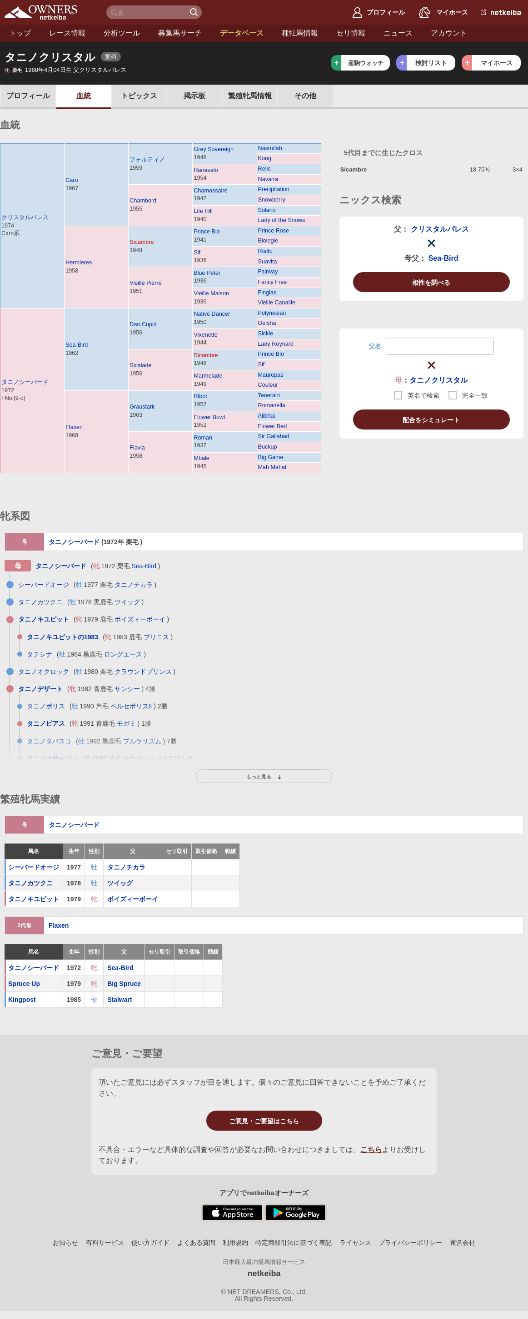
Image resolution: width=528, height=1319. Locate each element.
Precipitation (273, 189)
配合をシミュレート (431, 420)
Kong (264, 158)
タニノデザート (40, 688)
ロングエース (123, 654)
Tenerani (269, 395)
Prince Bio (206, 231)
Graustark (142, 407)
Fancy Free (272, 282)
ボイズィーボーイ (140, 619)
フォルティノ (147, 160)
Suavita (267, 261)
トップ (20, 33)
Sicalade (140, 365)
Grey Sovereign (214, 149)
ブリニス (156, 637)
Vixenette (205, 335)
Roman (203, 438)
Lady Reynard (276, 344)
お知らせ (65, 1242)
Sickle (266, 333)
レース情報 (67, 33)
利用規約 (235, 1242)
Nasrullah (270, 148)
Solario (267, 210)
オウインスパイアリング (158, 758)
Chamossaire (210, 190)
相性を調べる (431, 282)
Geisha (267, 323)
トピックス (139, 96)
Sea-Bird (76, 345)
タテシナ (39, 654)
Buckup (267, 447)
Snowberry (271, 200)
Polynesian (272, 313)
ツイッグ (127, 602)
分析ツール (122, 33)
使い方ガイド (150, 1242)
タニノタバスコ (49, 741)
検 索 (195, 12)
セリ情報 (350, 33)
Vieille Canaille (276, 302)
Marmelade (208, 376)
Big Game (271, 457)
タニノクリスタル (438, 380)
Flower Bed (272, 426)
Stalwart (119, 999)
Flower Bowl (209, 417)
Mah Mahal (272, 467)
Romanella (271, 405)
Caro (71, 180)
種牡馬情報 (300, 33)
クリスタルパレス (25, 217)
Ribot (200, 396)
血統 (83, 96)
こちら (371, 1149)
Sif (197, 252)
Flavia (137, 448)
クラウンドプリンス (143, 671)
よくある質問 (196, 1242)
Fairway (268, 271)
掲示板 (194, 96)
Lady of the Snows (281, 220)
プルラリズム (142, 741)
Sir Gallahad (273, 436)
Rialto (265, 251)
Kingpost (22, 999)
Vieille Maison (211, 293)
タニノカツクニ (40, 602)
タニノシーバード (25, 382)
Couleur (268, 385)
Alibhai (266, 416)
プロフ (28, 96)
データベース (242, 33)
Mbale (201, 458)
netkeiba (263, 1273)
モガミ (126, 723)
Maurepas (271, 375)
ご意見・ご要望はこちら (264, 1121)
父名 (375, 346)
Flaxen (74, 427)
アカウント (449, 33)
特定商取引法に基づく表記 (293, 1242)
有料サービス (105, 1242)
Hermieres (78, 262)
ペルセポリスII (131, 706)
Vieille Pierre (145, 283)
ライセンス (355, 1242)
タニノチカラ (134, 584)
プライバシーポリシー (410, 1242)
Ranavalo (206, 170)
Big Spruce (124, 983)
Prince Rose (273, 230)
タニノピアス (46, 723)
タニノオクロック (43, 671)
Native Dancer (212, 314)
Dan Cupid (143, 324)
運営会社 (462, 1242)
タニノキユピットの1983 (62, 637)
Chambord (143, 200)
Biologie (268, 241)
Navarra (268, 179)
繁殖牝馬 (250, 96)
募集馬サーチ (180, 33)
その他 (305, 96)
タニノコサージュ (52, 758)
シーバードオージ (43, 584)
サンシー (127, 688)
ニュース (398, 33)
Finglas (267, 292)
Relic (264, 169)
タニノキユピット (43, 619)
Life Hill (203, 211)
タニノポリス (46, 706)
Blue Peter (207, 273)
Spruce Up (24, 983)
